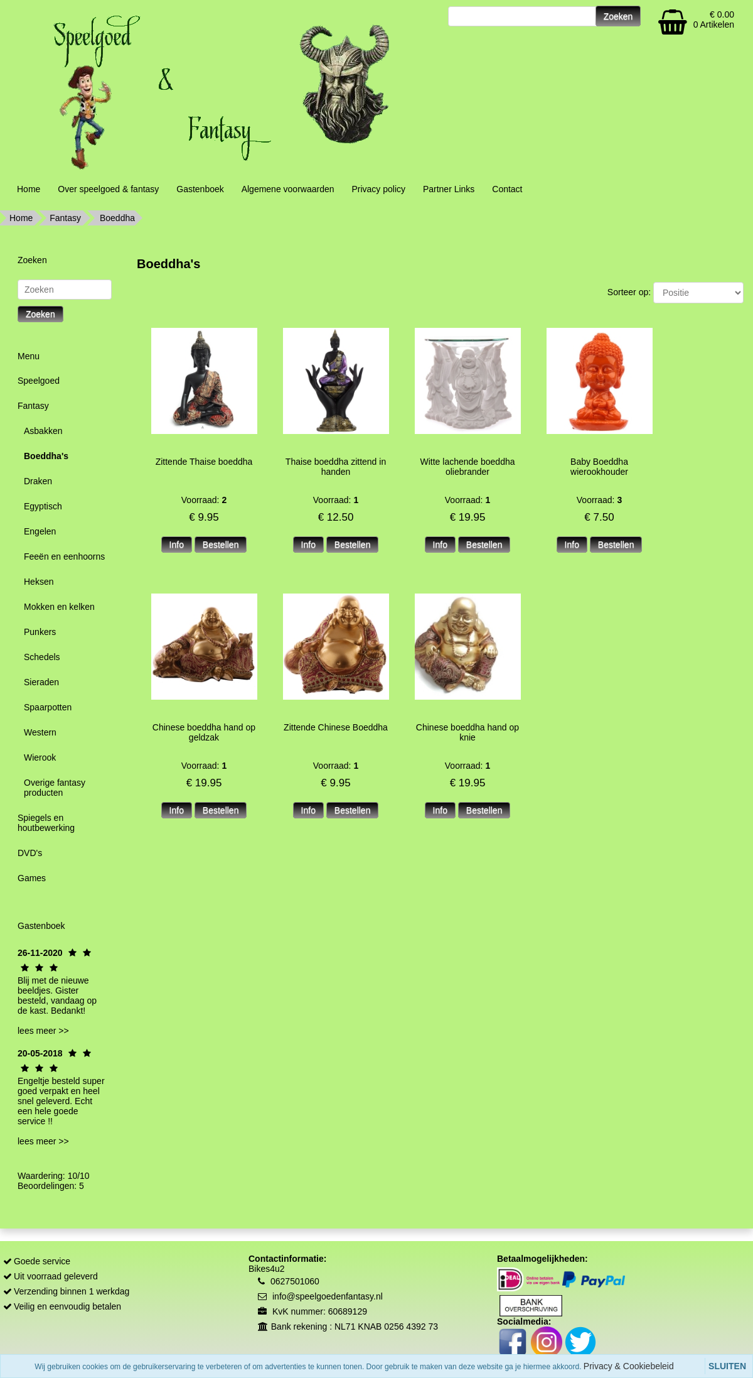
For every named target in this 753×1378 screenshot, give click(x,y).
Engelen (40, 531)
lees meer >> (43, 1031)
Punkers (40, 632)
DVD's (30, 853)
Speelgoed (39, 381)
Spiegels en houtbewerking (46, 823)
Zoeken (40, 314)
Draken (38, 481)
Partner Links (448, 189)
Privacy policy (378, 189)
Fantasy (65, 218)
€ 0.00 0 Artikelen (713, 19)
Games (32, 878)
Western (40, 732)
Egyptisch (43, 506)
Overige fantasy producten (54, 788)
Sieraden (41, 682)
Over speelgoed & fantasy (108, 189)
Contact (507, 189)
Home (28, 189)
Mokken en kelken (59, 607)
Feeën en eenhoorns (64, 556)
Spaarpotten (48, 707)
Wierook (40, 757)
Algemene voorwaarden (288, 189)
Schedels (42, 657)
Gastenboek (200, 189)
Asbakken (43, 431)
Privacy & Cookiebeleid (629, 1366)
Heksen (38, 582)
